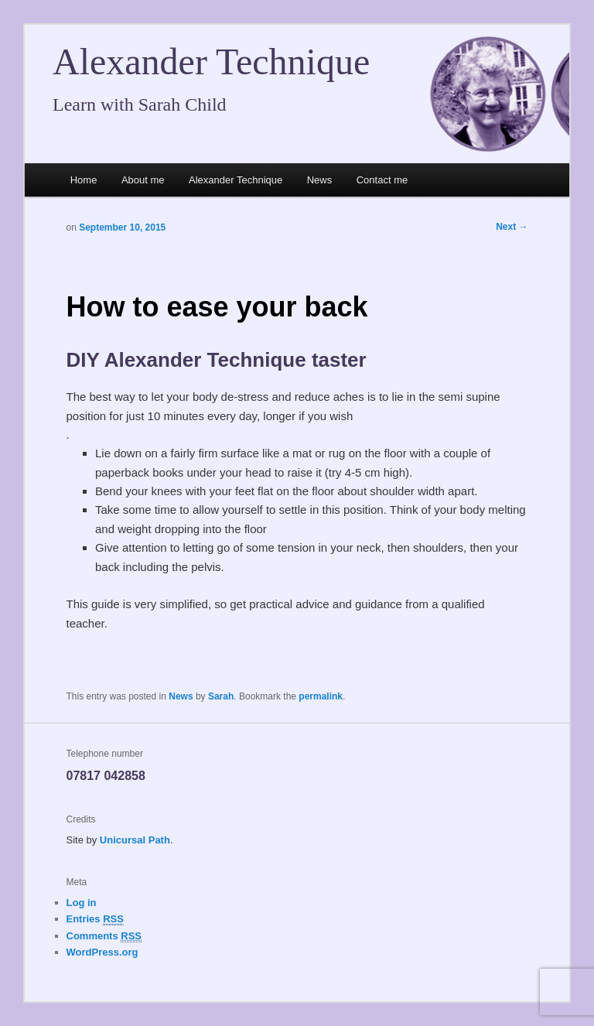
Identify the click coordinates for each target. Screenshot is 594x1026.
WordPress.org (102, 952)
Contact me (382, 180)
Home (83, 180)
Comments (104, 936)
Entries (95, 919)
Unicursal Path (135, 840)
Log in (82, 902)
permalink (321, 696)
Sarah (221, 696)
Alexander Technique (211, 61)
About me (143, 180)
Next (511, 226)
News (320, 180)
